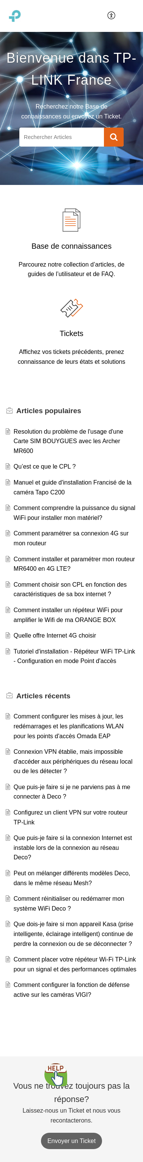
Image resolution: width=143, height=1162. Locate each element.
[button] (111, 16)
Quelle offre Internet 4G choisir (55, 635)
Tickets (71, 333)
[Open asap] (55, 1074)
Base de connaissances (71, 246)
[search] (61, 137)
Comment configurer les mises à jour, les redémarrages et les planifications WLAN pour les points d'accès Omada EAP (69, 726)
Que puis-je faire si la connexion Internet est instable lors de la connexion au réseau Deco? (73, 847)
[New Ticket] (71, 1141)
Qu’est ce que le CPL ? (45, 466)
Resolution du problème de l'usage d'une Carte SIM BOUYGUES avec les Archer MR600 (68, 441)
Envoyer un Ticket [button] (71, 1141)
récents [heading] (43, 696)
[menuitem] (111, 16)
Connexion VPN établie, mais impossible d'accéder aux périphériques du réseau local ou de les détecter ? (73, 761)
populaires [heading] (48, 411)
